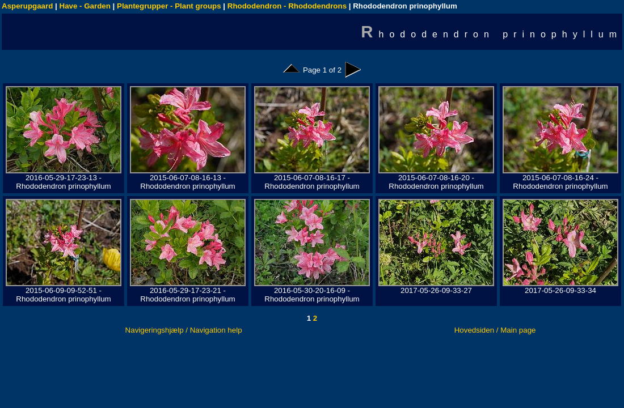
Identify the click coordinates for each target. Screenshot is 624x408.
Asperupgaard (27, 6)
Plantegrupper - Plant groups (169, 6)
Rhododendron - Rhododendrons (287, 6)
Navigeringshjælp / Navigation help (183, 330)
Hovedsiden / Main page (495, 330)
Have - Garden (85, 6)
